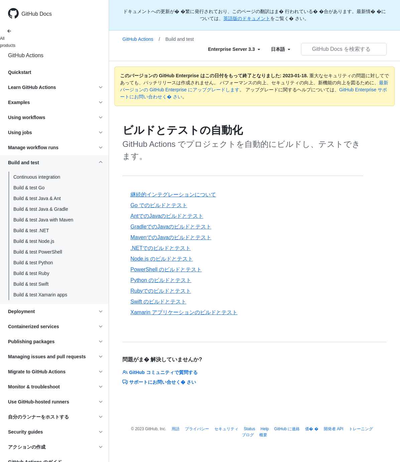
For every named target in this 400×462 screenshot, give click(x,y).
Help (265, 429)
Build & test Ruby (31, 273)
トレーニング (361, 429)
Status (249, 429)
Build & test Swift (30, 284)
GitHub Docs (36, 14)
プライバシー (197, 429)
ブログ (248, 435)
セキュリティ (226, 429)
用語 (176, 429)
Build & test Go (28, 187)
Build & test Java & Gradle (40, 209)
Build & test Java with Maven (43, 219)
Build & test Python (33, 262)
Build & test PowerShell (37, 252)
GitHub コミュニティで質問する (160, 372)
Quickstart (19, 72)
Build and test (180, 39)
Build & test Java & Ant (37, 198)
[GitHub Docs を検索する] (344, 49)
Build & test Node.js (33, 241)
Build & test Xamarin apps (40, 294)
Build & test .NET (31, 230)
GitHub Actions (25, 55)
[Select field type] (234, 49)
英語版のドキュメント (246, 18)
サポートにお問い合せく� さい (159, 382)
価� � (311, 429)
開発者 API (333, 429)
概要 (263, 435)
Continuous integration (36, 177)
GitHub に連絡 (287, 429)
